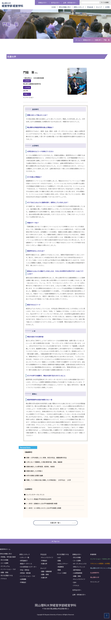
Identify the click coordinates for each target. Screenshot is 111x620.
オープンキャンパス (79, 563)
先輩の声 (98, 40)
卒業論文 (23, 582)
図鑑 (59, 560)
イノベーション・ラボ (8, 569)
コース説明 (4, 563)
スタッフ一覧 (24, 557)
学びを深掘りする (7, 575)
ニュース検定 (62, 573)
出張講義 (23, 579)
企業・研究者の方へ (69, 2)
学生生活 (90, 7)
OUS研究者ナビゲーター (28, 567)
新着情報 (93, 554)
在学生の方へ (55, 2)
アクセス (4, 578)
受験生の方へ (42, 2)
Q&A (74, 582)
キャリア (99, 7)
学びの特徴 (4, 560)
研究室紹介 (24, 560)
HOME (54, 7)
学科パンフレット (79, 567)
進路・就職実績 (46, 571)
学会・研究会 (24, 570)
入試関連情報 (77, 573)
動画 (59, 570)
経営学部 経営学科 (12, 5)
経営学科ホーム (5, 549)
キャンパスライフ (47, 557)
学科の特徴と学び (65, 7)
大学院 (107, 7)
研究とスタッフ (79, 7)
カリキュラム (5, 566)
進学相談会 (77, 570)
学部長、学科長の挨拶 (8, 557)
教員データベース (26, 563)
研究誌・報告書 (25, 573)
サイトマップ (94, 582)
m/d (59, 557)
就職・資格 (4, 572)
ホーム (77, 40)
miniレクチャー (63, 563)
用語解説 (61, 567)
